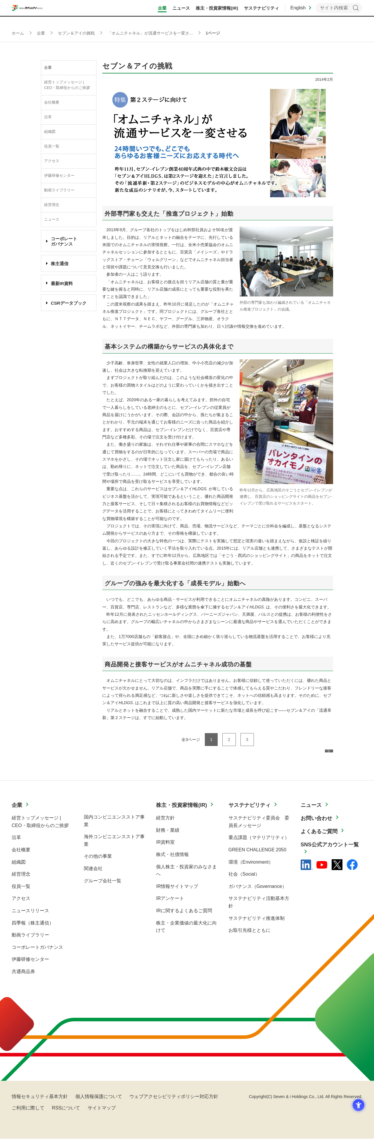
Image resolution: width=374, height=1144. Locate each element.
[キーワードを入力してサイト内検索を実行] (339, 12)
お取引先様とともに (249, 935)
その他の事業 (98, 861)
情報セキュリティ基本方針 (40, 1101)
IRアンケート (170, 903)
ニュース (51, 219)
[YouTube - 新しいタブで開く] (321, 870)
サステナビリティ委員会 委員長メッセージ (258, 827)
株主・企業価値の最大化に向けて (186, 932)
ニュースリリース (30, 915)
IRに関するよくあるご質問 (184, 915)
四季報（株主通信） (33, 928)
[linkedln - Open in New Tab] (307, 870)
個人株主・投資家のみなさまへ (186, 875)
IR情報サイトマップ (177, 891)
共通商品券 (23, 976)
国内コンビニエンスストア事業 (114, 826)
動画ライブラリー (59, 190)
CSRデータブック (68, 303)
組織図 (50, 132)
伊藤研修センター (59, 176)
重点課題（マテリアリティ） (258, 842)
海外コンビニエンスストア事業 (114, 845)
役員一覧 (51, 146)
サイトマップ (102, 1113)
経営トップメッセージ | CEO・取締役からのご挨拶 (67, 85)
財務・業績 (167, 835)
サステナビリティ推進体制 (256, 923)
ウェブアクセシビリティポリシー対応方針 (173, 1101)
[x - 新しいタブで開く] (337, 870)
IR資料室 (165, 847)
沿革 (48, 117)
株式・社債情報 (172, 859)
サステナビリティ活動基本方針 (258, 907)
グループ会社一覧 (102, 886)
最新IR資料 (62, 283)
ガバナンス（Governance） (257, 891)
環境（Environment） (250, 867)
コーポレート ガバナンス (64, 241)
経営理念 (51, 205)
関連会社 (93, 873)
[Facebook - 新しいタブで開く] (352, 870)
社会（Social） (244, 879)
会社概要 (51, 102)
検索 (355, 12)
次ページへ (314, 755)
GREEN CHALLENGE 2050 (257, 855)
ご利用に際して (28, 1113)
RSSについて (66, 1113)
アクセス (51, 161)
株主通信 (59, 263)
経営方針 (165, 823)
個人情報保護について (98, 1101)
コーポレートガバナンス (37, 952)
